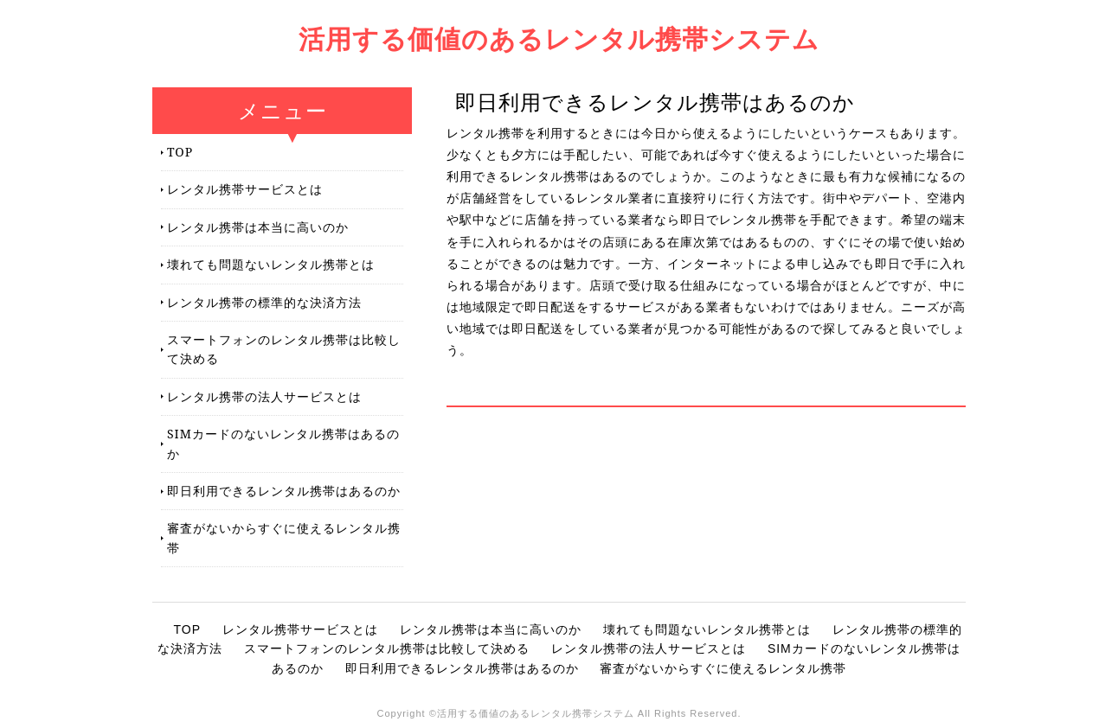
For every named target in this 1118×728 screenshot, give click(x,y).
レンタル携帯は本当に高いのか (258, 227)
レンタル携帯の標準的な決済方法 (264, 302)
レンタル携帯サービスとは (245, 189)
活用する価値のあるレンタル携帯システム (559, 38)
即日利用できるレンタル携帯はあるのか (284, 490)
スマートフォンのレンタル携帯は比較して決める (284, 349)
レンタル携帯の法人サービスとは (264, 396)
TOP (180, 152)
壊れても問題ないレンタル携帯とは (271, 264)
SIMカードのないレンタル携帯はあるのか (283, 443)
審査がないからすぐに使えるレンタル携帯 (284, 537)
